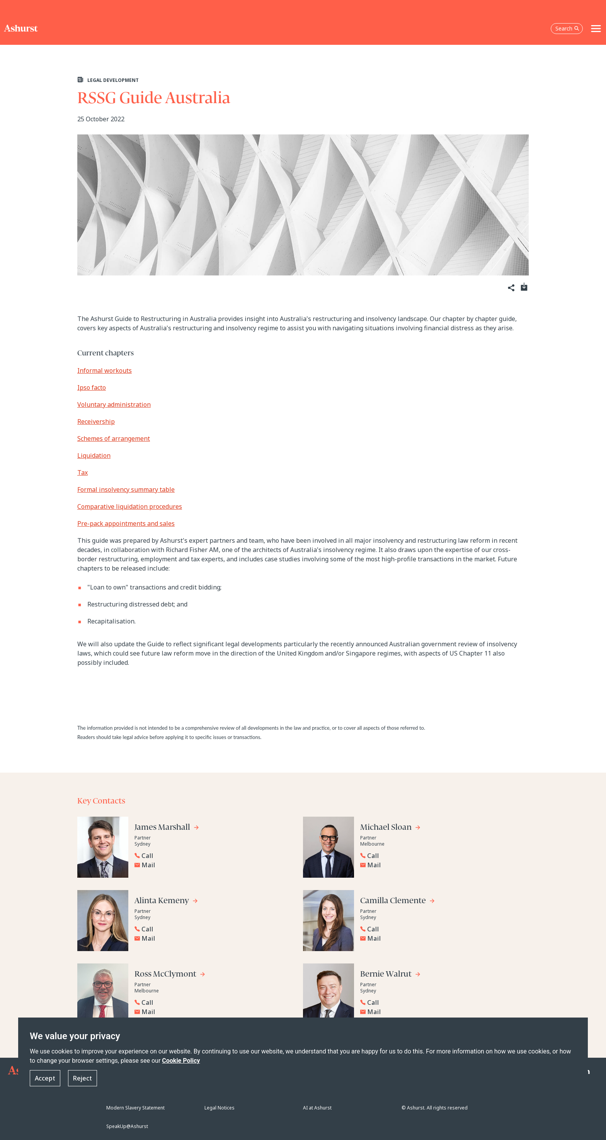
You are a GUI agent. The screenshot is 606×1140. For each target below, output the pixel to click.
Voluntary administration (114, 404)
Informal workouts (104, 370)
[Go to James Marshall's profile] (166, 828)
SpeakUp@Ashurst (127, 1126)
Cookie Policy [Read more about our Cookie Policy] (181, 1060)
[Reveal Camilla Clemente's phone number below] (438, 929)
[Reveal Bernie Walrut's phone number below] (438, 1002)
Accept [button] (45, 1078)
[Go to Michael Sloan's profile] (390, 828)
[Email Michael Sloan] (440, 865)
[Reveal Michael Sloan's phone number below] (438, 855)
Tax (82, 472)
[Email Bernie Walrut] (440, 1011)
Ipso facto (91, 387)
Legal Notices (219, 1107)
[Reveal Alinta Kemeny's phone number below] (212, 929)
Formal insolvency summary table (126, 489)
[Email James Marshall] (214, 865)
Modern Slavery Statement (135, 1107)
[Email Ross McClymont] (214, 1011)
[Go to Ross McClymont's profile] (170, 975)
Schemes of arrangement (113, 438)
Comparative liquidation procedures (129, 506)
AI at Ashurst (317, 1107)
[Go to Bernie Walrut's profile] (390, 975)
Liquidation (94, 455)
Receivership (96, 421)
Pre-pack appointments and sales (126, 523)
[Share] (510, 288)
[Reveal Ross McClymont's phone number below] (212, 1002)
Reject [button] (82, 1078)
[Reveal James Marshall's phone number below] (212, 855)
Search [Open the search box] (567, 28)
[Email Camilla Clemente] (440, 938)
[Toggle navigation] (596, 28)
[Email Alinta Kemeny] (214, 938)
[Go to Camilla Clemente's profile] (397, 901)
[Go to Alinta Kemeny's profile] (166, 901)
